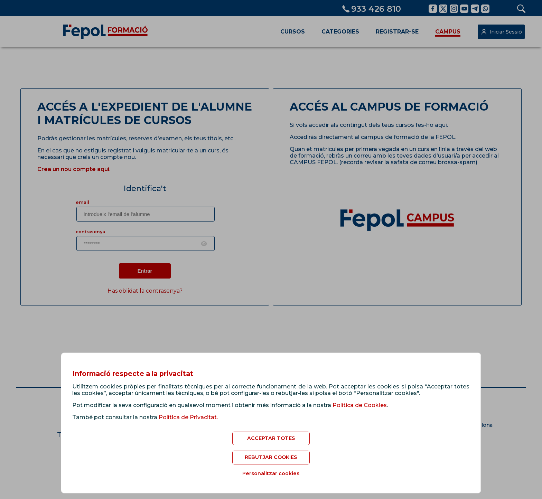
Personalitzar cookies (270, 473)
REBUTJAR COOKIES (271, 457)
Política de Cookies (360, 405)
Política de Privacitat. (188, 417)
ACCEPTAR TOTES (271, 438)
